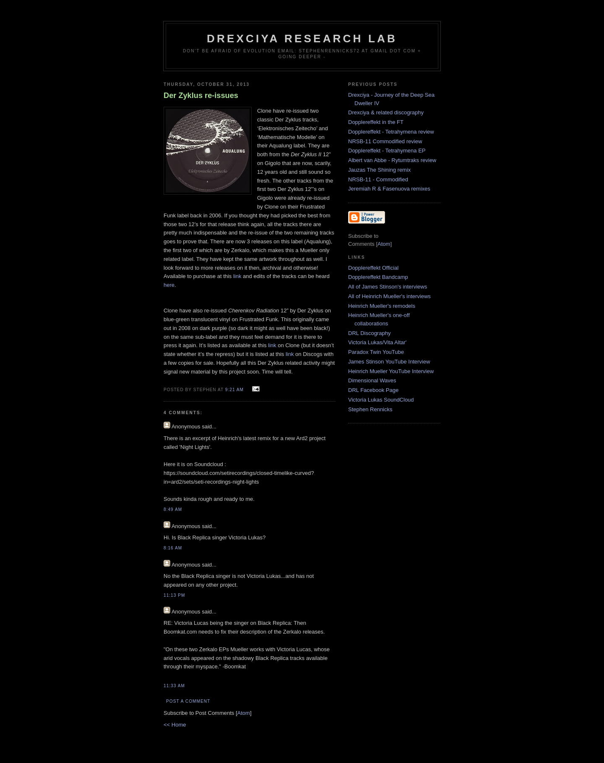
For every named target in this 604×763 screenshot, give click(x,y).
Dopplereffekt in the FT (376, 122)
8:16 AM (173, 548)
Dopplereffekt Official (373, 268)
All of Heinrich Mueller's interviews (389, 296)
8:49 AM (173, 509)
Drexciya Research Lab (302, 38)
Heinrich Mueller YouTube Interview (391, 371)
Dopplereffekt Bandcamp (378, 277)
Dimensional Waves (372, 380)
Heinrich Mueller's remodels (381, 306)
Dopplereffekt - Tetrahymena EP (387, 150)
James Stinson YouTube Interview (389, 361)
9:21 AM (235, 389)
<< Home (175, 725)
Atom (243, 713)
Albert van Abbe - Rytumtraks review (392, 160)
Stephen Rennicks (370, 409)
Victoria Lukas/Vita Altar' (377, 342)
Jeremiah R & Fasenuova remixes (389, 189)
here (169, 285)
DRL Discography (369, 333)
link (237, 276)
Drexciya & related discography (386, 112)
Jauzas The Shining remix (379, 170)
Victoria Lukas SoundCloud (381, 400)
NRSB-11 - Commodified (378, 179)
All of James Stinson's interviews (387, 287)
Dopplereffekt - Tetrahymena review (391, 132)
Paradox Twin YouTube (376, 352)
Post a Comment (188, 701)
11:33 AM (174, 685)
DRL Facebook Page (373, 390)
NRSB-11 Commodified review (385, 141)
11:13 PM (174, 595)
